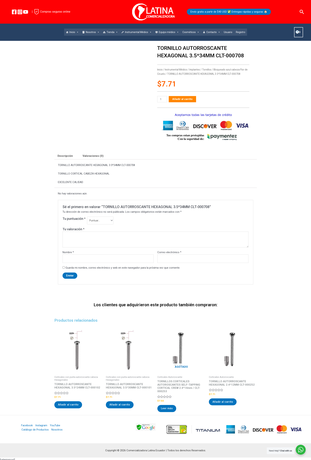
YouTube (55, 425)
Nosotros (92, 32)
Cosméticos (190, 32)
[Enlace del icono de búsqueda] (302, 12)
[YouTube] (25, 12)
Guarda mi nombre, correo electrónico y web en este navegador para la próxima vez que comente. (123, 267)
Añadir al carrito (182, 99)
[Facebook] (14, 12)
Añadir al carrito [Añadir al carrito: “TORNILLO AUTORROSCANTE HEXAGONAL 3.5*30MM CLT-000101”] (119, 404)
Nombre (68, 252)
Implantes (194, 69)
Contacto (213, 32)
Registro (240, 32)
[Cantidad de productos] (162, 99)
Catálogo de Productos (35, 429)
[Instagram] (20, 12)
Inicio (74, 32)
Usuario (228, 32)
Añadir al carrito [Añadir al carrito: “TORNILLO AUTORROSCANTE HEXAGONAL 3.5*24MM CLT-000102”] (68, 404)
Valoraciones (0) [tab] (93, 155)
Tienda (112, 32)
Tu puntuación (74, 219)
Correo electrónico (169, 252)
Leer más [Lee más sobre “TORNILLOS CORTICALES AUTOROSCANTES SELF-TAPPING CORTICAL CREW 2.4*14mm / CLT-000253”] (167, 408)
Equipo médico (169, 32)
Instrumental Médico (138, 32)
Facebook (27, 425)
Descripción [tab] (65, 155)
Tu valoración (73, 229)
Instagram (41, 425)
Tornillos (206, 69)
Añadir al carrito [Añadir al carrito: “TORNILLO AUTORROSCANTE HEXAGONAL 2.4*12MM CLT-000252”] (222, 401)
